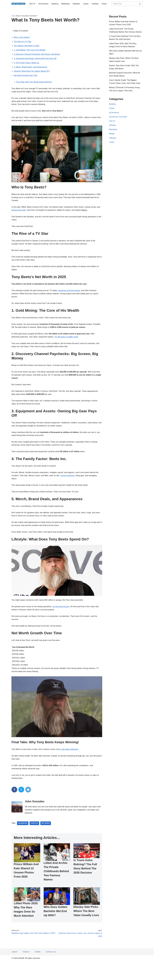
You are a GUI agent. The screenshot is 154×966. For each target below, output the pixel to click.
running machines (68, 478)
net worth (46, 827)
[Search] (124, 3)
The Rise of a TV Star (22, 42)
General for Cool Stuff (118, 118)
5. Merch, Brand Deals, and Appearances (30, 67)
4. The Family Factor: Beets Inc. (27, 63)
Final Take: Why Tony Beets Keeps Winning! (34, 82)
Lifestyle (95, 4)
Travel (104, 4)
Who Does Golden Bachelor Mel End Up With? (55, 915)
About (15, 957)
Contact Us (51, 957)
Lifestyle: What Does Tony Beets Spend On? (32, 72)
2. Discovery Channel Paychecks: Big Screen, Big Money (37, 55)
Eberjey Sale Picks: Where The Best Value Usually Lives (86, 915)
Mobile (111, 135)
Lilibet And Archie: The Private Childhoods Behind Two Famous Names (56, 875)
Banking (55, 4)
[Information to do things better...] (18, 4)
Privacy (26, 957)
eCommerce (43, 4)
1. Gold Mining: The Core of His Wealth (30, 50)
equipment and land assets (69, 292)
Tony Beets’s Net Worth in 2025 (27, 46)
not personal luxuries (61, 610)
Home (13, 16)
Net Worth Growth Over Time (25, 76)
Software (76, 4)
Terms (38, 957)
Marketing (66, 4)
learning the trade (18, 211)
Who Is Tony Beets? (22, 37)
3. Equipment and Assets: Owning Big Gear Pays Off (35, 59)
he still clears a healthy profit (66, 339)
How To (32, 4)
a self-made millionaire (69, 753)
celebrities (22, 827)
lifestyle (34, 827)
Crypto (86, 4)
